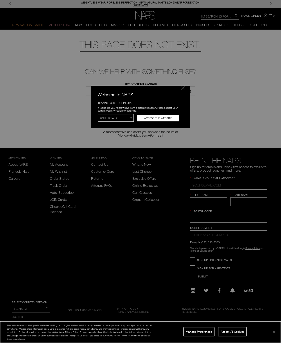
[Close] (274, 331)
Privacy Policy (71, 332)
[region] (140, 332)
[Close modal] (183, 88)
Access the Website (158, 118)
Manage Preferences (199, 331)
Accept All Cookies (232, 331)
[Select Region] (116, 118)
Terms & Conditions (130, 335)
